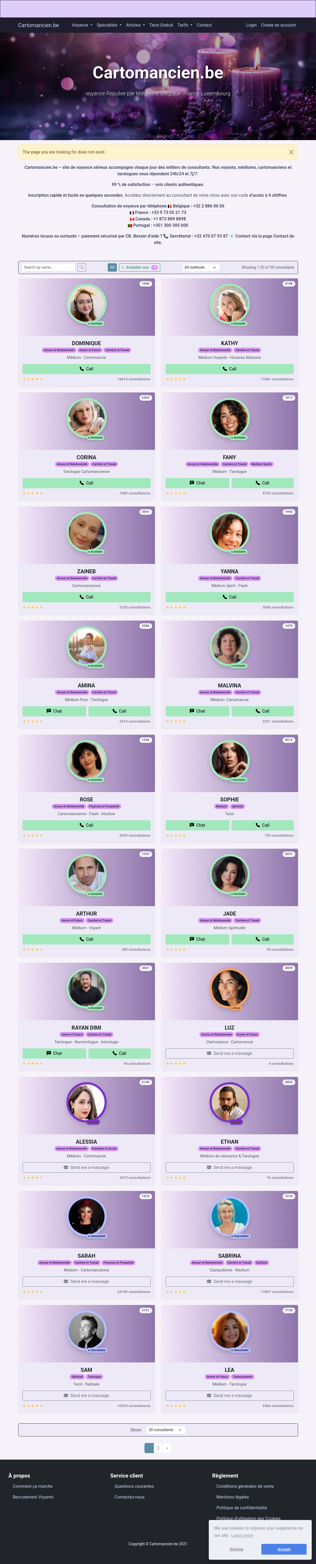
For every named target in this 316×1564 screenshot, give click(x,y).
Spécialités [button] (108, 25)
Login (251, 25)
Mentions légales (233, 1497)
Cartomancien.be (38, 25)
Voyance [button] (80, 25)
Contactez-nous (130, 1497)
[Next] (167, 1448)
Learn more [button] (242, 1535)
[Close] (291, 152)
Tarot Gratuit (161, 25)
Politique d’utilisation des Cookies (249, 1518)
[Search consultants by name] (48, 267)
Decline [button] (236, 1549)
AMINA (86, 712)
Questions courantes (134, 1486)
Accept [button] (283, 1549)
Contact (204, 25)
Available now (139, 267)
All (112, 267)
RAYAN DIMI (86, 1054)
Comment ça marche (33, 1486)
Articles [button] (134, 25)
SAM (86, 1396)
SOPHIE (229, 826)
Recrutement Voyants (33, 1497)
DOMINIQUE (86, 369)
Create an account (278, 25)
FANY (229, 483)
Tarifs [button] (183, 25)
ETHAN (230, 1168)
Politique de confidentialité (242, 1507)
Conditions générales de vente (245, 1486)
